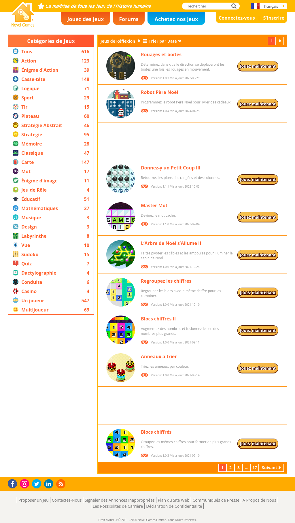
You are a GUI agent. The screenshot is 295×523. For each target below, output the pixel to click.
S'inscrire (273, 18)
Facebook (14, 483)
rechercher (235, 5)
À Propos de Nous (259, 500)
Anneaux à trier (159, 356)
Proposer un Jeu (33, 500)
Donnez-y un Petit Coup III (171, 168)
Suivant (280, 41)
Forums (129, 19)
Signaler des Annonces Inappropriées (119, 500)
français (271, 6)
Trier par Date (163, 41)
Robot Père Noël (159, 92)
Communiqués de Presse (215, 500)
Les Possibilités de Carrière (118, 506)
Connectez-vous (237, 18)
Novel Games (22, 25)
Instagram (25, 483)
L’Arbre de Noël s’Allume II (171, 243)
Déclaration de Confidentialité (174, 506)
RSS (61, 483)
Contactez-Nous (67, 500)
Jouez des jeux (85, 19)
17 (254, 467)
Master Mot (154, 205)
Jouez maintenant (258, 66)
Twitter (37, 484)
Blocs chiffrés (156, 432)
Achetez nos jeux (176, 19)
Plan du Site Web (174, 500)
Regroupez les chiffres (166, 281)
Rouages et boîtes (161, 54)
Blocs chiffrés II (158, 319)
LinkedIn (49, 484)
